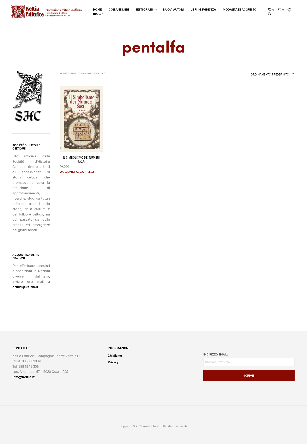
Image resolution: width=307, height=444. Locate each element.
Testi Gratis (145, 9)
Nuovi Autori (173, 9)
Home (97, 9)
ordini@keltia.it (25, 287)
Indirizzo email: (215, 354)
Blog (97, 14)
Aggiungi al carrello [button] (77, 172)
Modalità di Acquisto (239, 9)
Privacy (113, 362)
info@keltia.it (23, 377)
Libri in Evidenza (203, 9)
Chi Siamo (115, 355)
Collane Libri (119, 9)
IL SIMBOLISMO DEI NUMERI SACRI (81, 159)
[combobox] (273, 74)
